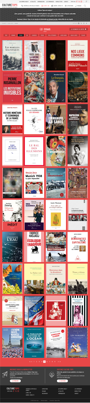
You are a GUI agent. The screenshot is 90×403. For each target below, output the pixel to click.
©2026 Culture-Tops (34, 401)
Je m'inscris (15, 381)
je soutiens (62, 381)
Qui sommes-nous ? (24, 1)
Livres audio (63, 35)
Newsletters (59, 1)
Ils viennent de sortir (77, 30)
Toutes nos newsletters (16, 378)
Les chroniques (51, 1)
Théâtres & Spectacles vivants (32, 6)
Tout (6, 35)
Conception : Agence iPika (55, 401)
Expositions (71, 6)
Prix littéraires (52, 35)
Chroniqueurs (41, 1)
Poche (42, 35)
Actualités (33, 1)
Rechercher (85, 5)
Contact (67, 1)
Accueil (4, 23)
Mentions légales (44, 401)
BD (27, 35)
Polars (83, 35)
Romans (13, 35)
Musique (80, 6)
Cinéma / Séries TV (59, 6)
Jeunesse (34, 35)
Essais (16, 23)
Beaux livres (74, 35)
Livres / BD (47, 6)
